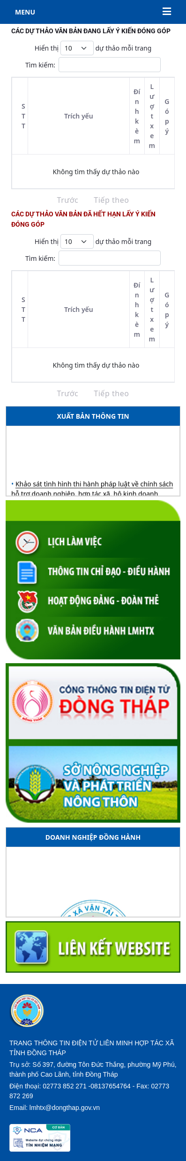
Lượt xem (152, 116)
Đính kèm (137, 116)
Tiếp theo (111, 200)
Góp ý (166, 116)
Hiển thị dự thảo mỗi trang (93, 48)
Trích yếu (78, 115)
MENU (93, 12)
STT (23, 116)
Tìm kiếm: (93, 64)
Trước (68, 200)
